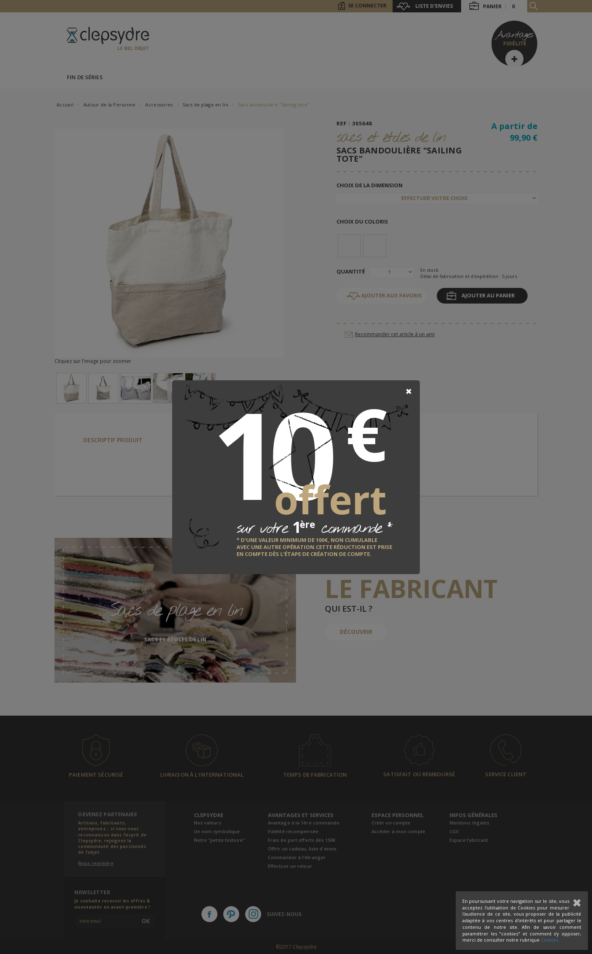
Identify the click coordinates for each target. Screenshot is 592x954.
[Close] (409, 391)
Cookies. (550, 940)
